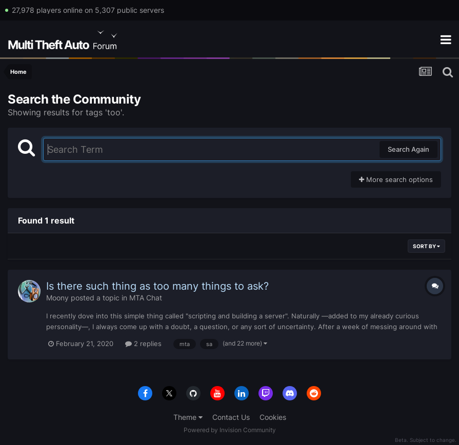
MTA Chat (145, 297)
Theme (188, 417)
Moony (57, 297)
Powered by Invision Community (230, 430)
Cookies (273, 417)
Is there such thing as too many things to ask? (157, 286)
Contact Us (231, 417)
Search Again (408, 149)
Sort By (426, 246)
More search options (396, 179)
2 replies (143, 343)
